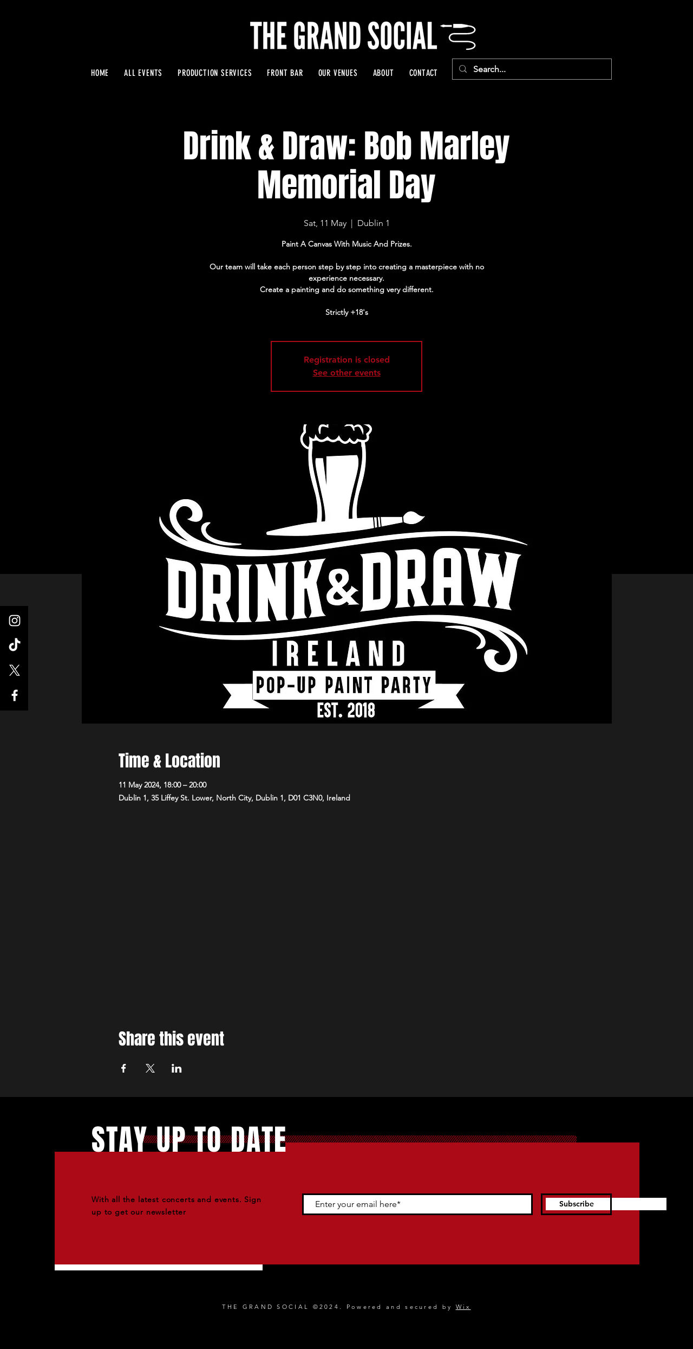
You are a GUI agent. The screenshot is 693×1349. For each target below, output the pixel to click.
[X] (14, 670)
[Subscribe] (576, 1204)
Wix (463, 1307)
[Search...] (531, 69)
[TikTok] (14, 645)
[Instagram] (14, 620)
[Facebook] (14, 695)
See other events (347, 372)
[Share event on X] (150, 1068)
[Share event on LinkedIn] (177, 1068)
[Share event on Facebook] (124, 1068)
